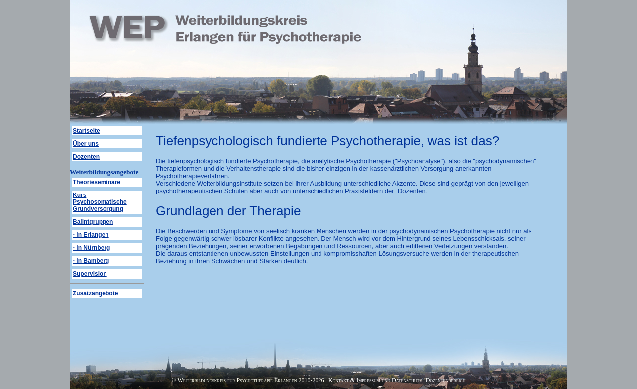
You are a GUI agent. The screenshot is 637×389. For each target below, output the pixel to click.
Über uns (86, 143)
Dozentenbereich (446, 380)
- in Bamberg (91, 260)
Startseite (86, 130)
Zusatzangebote (95, 293)
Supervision (90, 273)
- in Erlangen (91, 234)
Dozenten (86, 156)
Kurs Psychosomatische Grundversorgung (100, 202)
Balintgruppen (93, 221)
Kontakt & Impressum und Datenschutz (375, 380)
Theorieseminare (96, 182)
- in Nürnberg (91, 247)
